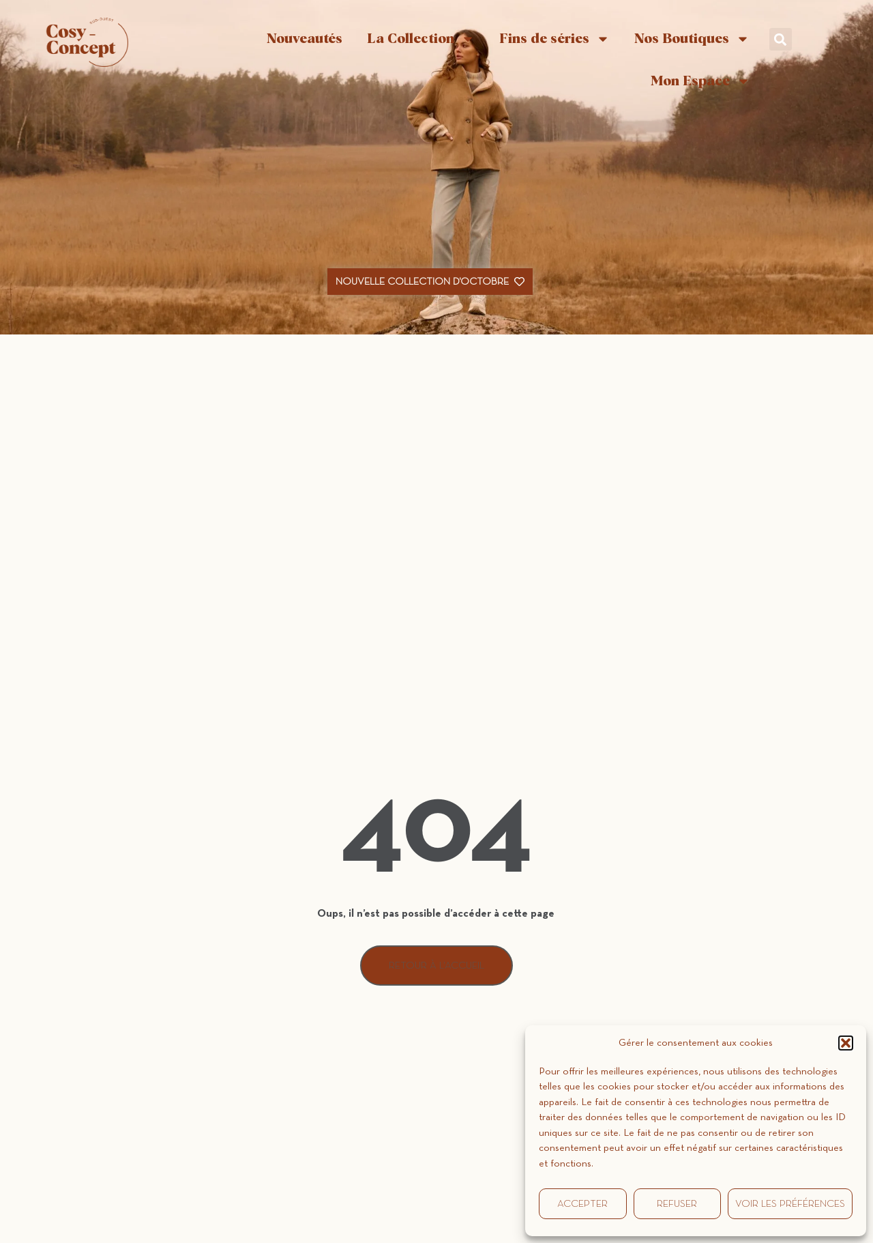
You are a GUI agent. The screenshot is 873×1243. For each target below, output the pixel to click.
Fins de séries (554, 39)
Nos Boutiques (692, 39)
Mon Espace (700, 81)
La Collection (421, 39)
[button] (846, 1043)
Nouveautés (304, 39)
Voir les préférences (790, 1204)
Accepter (582, 1204)
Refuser (677, 1204)
